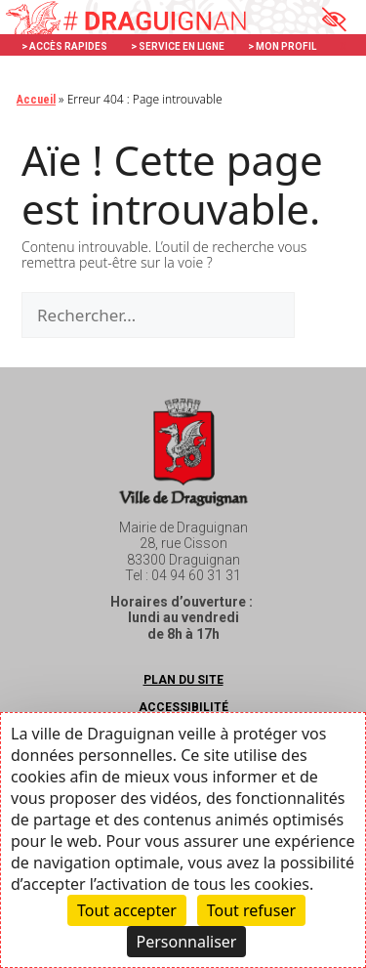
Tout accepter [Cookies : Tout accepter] (127, 910)
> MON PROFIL (282, 46)
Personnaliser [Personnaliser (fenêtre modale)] (187, 941)
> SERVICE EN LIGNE (177, 46)
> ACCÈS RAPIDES (64, 46)
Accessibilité (183, 707)
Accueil (36, 99)
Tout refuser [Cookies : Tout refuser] (251, 910)
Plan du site (183, 680)
